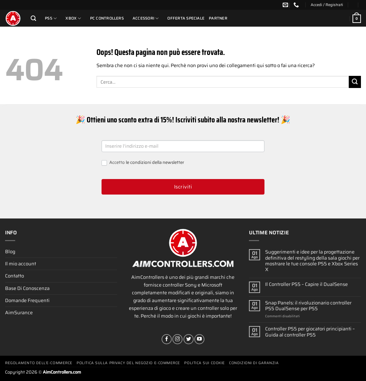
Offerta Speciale (185, 18)
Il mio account (20, 263)
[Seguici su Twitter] (189, 339)
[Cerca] (33, 18)
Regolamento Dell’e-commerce (39, 363)
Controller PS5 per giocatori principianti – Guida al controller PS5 (310, 332)
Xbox (73, 18)
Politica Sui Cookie (204, 363)
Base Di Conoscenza (27, 288)
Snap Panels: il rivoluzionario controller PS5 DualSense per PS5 (308, 306)
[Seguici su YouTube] (199, 339)
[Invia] (355, 82)
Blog (10, 251)
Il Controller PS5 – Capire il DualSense (306, 284)
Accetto (143, 163)
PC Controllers (107, 18)
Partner (218, 18)
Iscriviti (183, 187)
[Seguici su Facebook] (167, 339)
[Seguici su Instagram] (177, 339)
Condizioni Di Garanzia (254, 363)
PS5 (51, 18)
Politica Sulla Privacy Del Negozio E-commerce (128, 363)
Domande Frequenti (27, 300)
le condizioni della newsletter (155, 162)
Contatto (14, 276)
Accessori (146, 18)
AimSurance (19, 312)
